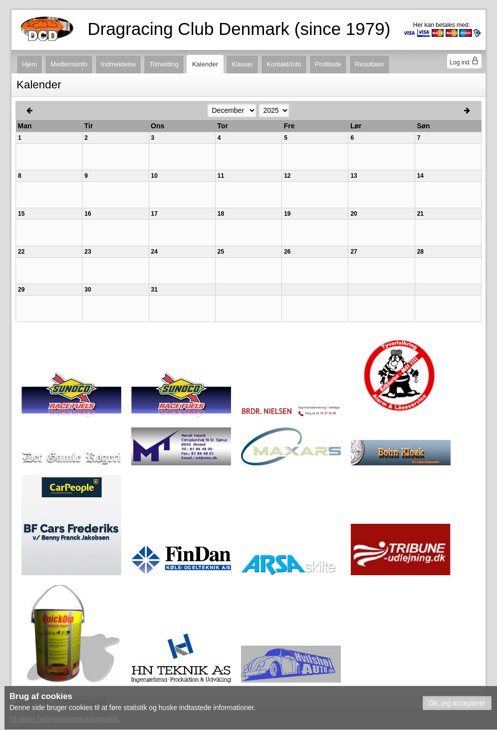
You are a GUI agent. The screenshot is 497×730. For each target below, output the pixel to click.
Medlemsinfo (68, 64)
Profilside (328, 64)
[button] (457, 703)
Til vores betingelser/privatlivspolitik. (65, 719)
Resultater (369, 64)
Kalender (205, 64)
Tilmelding (164, 64)
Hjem (29, 64)
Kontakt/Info (283, 64)
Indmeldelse (118, 64)
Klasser (242, 64)
